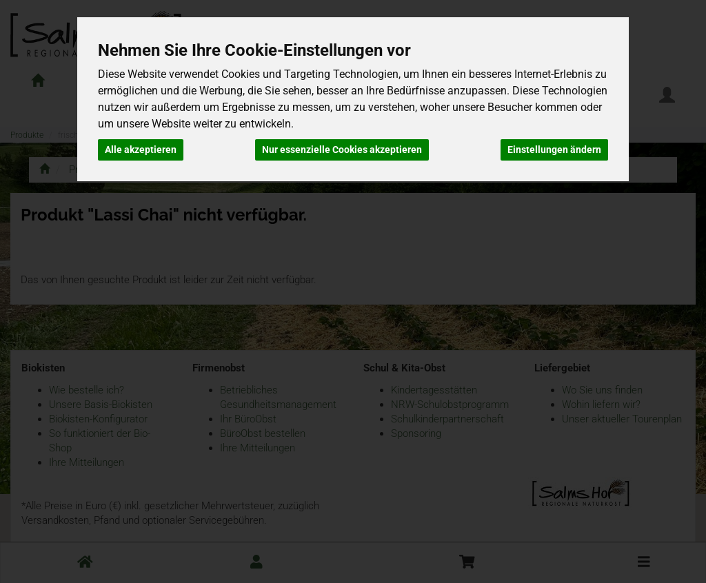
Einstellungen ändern (554, 149)
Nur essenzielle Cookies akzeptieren (342, 149)
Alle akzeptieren (140, 149)
